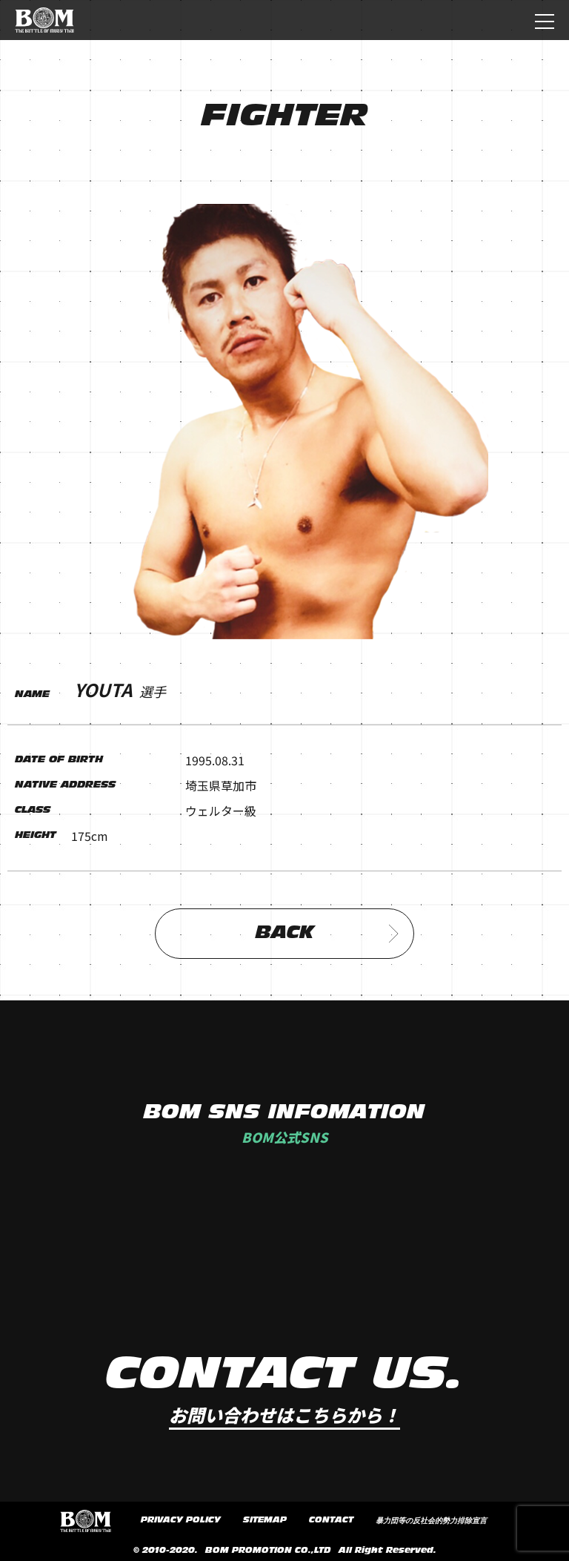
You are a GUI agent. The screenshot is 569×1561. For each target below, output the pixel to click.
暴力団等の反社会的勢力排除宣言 (431, 1521)
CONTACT (331, 1520)
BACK (327, 933)
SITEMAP (265, 1520)
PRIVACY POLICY (181, 1520)
